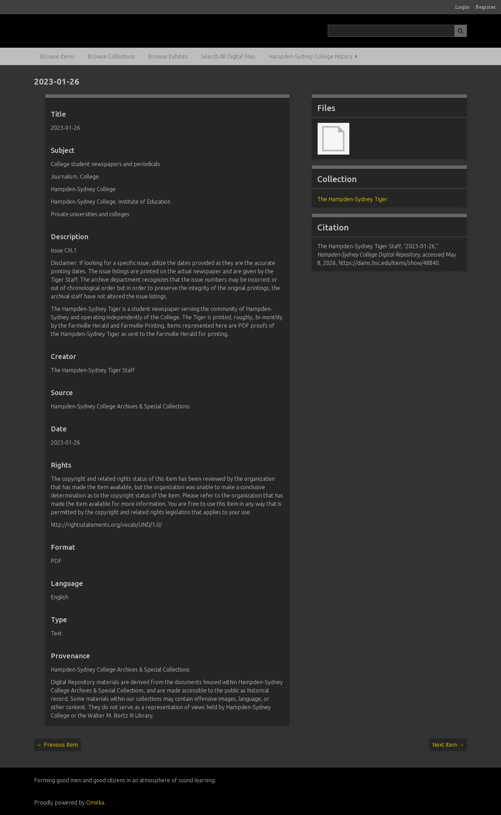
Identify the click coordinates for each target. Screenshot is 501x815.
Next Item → (448, 745)
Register (486, 7)
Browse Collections (111, 56)
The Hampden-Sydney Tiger (352, 199)
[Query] (397, 31)
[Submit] (460, 31)
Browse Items (57, 56)
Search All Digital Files (228, 56)
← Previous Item (57, 745)
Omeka (95, 802)
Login (462, 7)
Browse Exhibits (168, 56)
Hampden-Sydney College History (310, 56)
